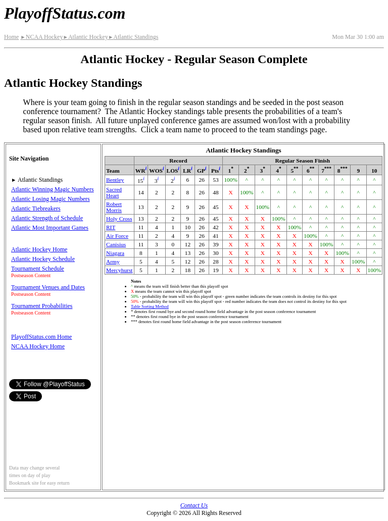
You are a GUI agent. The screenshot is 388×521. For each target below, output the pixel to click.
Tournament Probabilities (41, 305)
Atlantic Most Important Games (49, 227)
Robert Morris (114, 207)
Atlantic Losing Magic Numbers (50, 198)
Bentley (115, 180)
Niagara (115, 253)
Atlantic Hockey (85, 36)
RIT (110, 227)
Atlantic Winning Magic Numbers (52, 189)
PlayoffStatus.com (64, 13)
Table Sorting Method (150, 306)
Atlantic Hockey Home (39, 249)
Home (11, 36)
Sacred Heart (114, 192)
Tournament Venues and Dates (48, 287)
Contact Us (194, 505)
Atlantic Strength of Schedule (47, 218)
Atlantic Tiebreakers (36, 208)
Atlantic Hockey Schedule (43, 259)
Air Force (117, 236)
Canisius (116, 244)
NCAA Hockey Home (38, 346)
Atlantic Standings (133, 36)
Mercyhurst (119, 270)
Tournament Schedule (37, 268)
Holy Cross (119, 219)
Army (113, 261)
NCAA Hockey (41, 36)
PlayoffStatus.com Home (41, 336)
